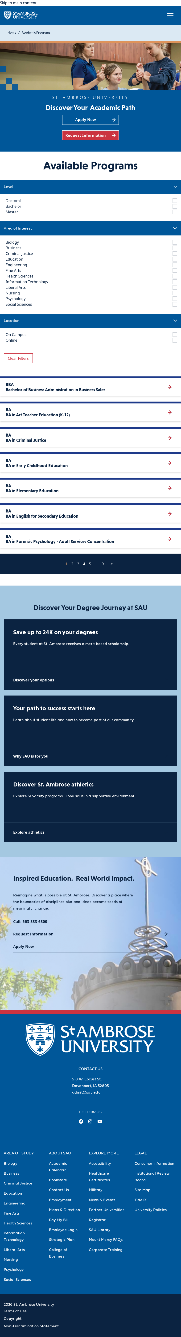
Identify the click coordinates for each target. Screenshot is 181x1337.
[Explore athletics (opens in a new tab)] (90, 832)
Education (13, 1193)
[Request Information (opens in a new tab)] (90, 135)
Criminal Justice (18, 1183)
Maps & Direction (64, 1210)
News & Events (102, 1200)
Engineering (14, 1203)
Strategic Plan (62, 1240)
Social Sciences (17, 1280)
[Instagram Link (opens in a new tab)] (90, 1123)
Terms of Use (15, 1311)
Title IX (141, 1200)
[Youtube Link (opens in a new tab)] (100, 1123)
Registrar (97, 1220)
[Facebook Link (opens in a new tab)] (81, 1123)
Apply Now (23, 946)
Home (12, 32)
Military (96, 1190)
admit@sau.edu (86, 1092)
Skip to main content (18, 2)
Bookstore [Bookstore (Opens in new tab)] (58, 1180)
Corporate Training (106, 1250)
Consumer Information (154, 1163)
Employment (60, 1200)
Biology (10, 1163)
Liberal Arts (14, 1250)
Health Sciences (18, 1223)
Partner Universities (106, 1210)
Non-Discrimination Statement (31, 1326)
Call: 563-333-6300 (30, 921)
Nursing (11, 1260)
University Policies (151, 1210)
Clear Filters (18, 358)
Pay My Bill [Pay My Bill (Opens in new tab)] (59, 1220)
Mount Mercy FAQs (106, 1240)
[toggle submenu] (170, 15)
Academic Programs (36, 32)
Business (11, 1173)
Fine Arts (12, 1213)
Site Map (143, 1190)
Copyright (12, 1319)
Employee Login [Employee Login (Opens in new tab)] (63, 1230)
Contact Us (59, 1190)
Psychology (14, 1269)
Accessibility (100, 1163)
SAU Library (100, 1230)
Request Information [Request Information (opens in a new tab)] (33, 934)
